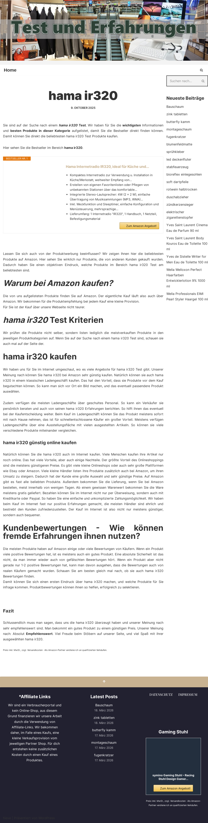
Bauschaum (175, 107)
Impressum (187, 694)
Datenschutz (161, 694)
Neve (7, 818)
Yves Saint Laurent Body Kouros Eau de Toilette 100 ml (186, 243)
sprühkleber (175, 152)
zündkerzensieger (179, 204)
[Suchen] (201, 70)
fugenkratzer (176, 137)
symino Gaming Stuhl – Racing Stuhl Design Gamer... (173, 776)
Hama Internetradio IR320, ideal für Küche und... (107, 166)
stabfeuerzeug (177, 167)
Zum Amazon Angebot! (141, 226)
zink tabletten (176, 114)
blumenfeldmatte (179, 144)
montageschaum (179, 129)
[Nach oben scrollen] (104, 681)
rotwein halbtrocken (181, 189)
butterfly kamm (178, 122)
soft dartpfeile (177, 182)
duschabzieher (177, 197)
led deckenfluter (178, 159)
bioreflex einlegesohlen (184, 174)
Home (10, 70)
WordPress (46, 818)
